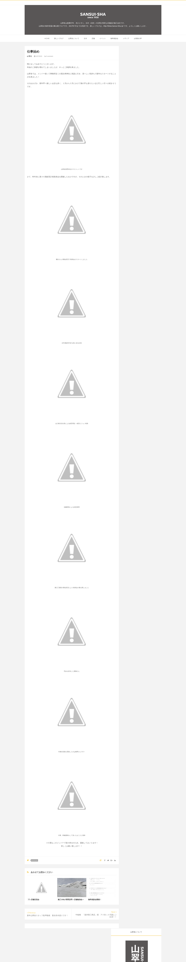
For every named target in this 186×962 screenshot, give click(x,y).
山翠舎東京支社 (141, 150)
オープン (151, 146)
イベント (103, 38)
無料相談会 (114, 38)
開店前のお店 (130, 154)
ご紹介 (139, 142)
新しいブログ (59, 38)
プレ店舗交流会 (33, 899)
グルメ (127, 146)
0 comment (48, 56)
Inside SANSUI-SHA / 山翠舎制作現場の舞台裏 (99, 956)
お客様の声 (138, 38)
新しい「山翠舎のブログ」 (137, 122)
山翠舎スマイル (150, 158)
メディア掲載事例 (131, 162)
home (46, 38)
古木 (85, 38)
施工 (143, 146)
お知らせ (139, 158)
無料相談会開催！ (94, 899)
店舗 (93, 38)
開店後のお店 (142, 154)
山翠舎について (73, 38)
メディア (126, 38)
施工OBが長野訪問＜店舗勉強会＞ (71, 899)
